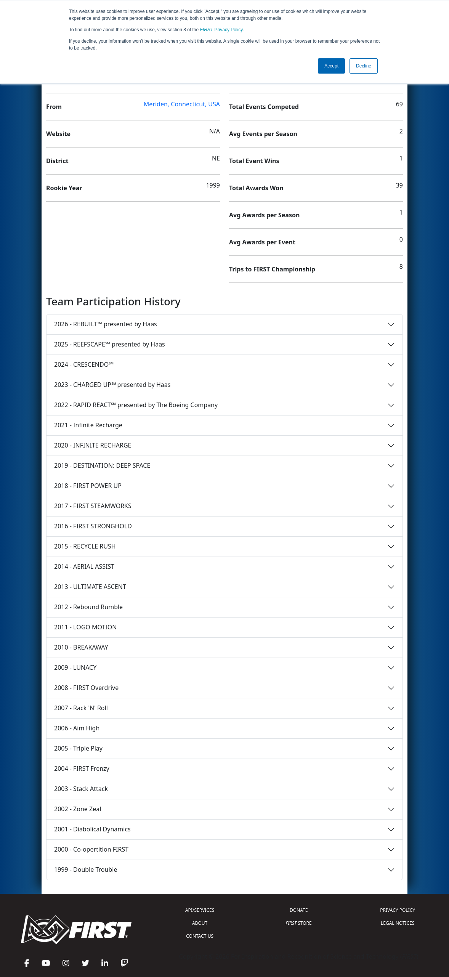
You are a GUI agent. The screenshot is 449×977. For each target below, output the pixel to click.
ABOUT (199, 923)
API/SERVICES (199, 910)
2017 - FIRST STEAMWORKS (92, 506)
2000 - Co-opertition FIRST (91, 849)
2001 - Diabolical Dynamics (92, 829)
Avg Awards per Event (262, 242)
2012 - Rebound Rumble (88, 607)
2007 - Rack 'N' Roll (81, 708)
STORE (299, 923)
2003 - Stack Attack (81, 788)
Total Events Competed (264, 107)
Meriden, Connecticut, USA (182, 104)
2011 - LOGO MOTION (85, 627)
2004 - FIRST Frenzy (81, 768)
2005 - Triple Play (78, 748)
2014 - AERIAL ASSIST (84, 566)
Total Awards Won (256, 188)
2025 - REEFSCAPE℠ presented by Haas (109, 344)
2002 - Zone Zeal (77, 809)
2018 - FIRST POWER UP (88, 485)
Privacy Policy (221, 29)
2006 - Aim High (76, 728)
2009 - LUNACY (75, 667)
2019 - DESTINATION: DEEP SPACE (102, 465)
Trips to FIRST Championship (272, 269)
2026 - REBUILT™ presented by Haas (105, 324)
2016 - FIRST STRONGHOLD (93, 526)
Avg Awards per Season (264, 215)
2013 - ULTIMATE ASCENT (90, 586)
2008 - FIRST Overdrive (86, 687)
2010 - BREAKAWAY (81, 647)
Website (58, 134)
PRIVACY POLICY (397, 910)
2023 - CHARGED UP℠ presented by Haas (112, 384)
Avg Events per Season (263, 134)
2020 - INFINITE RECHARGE (92, 445)
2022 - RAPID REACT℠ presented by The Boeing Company (136, 405)
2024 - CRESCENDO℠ (84, 364)
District (57, 161)
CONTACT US (199, 936)
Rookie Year (64, 188)
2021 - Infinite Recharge (88, 425)
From (54, 107)
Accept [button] (331, 66)
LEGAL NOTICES (398, 923)
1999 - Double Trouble (85, 869)
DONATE (299, 910)
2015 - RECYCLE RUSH (85, 546)
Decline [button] (363, 66)
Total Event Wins (254, 161)
